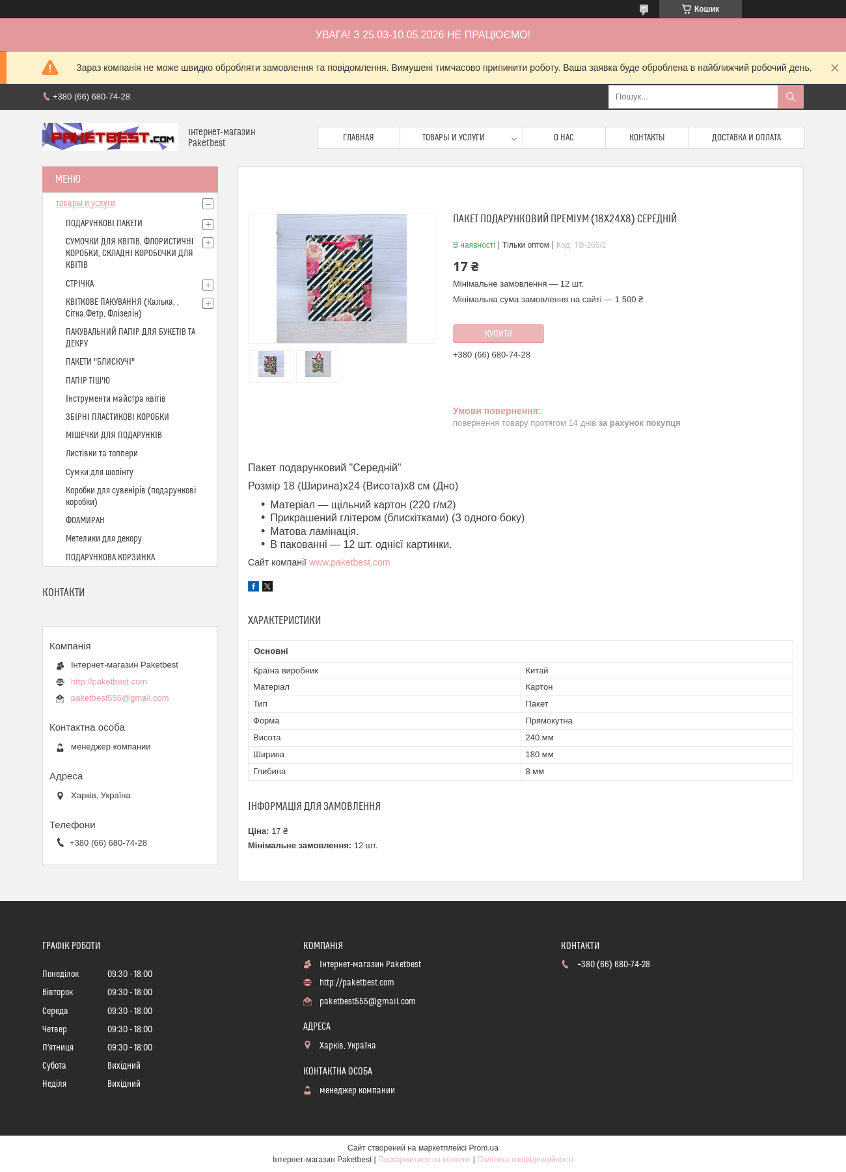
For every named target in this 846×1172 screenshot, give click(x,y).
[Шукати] (791, 97)
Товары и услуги (453, 138)
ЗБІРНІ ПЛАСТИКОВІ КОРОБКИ (117, 417)
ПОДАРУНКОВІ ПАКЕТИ (104, 223)
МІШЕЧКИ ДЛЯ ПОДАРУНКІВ (114, 435)
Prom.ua (483, 1147)
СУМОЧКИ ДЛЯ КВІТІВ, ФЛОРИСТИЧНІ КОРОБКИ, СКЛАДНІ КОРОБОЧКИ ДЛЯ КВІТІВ (130, 253)
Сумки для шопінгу (99, 472)
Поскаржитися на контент (424, 1159)
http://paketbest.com (109, 681)
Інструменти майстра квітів (116, 399)
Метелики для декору (104, 539)
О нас (564, 138)
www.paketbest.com (349, 562)
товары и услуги (85, 203)
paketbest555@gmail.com (120, 698)
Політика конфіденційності (525, 1159)
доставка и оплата (746, 138)
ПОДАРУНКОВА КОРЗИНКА (110, 558)
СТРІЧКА (80, 284)
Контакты (647, 138)
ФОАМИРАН (85, 520)
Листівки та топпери (102, 454)
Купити (498, 334)
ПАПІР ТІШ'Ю (88, 381)
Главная (358, 138)
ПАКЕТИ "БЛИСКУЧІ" (100, 362)
